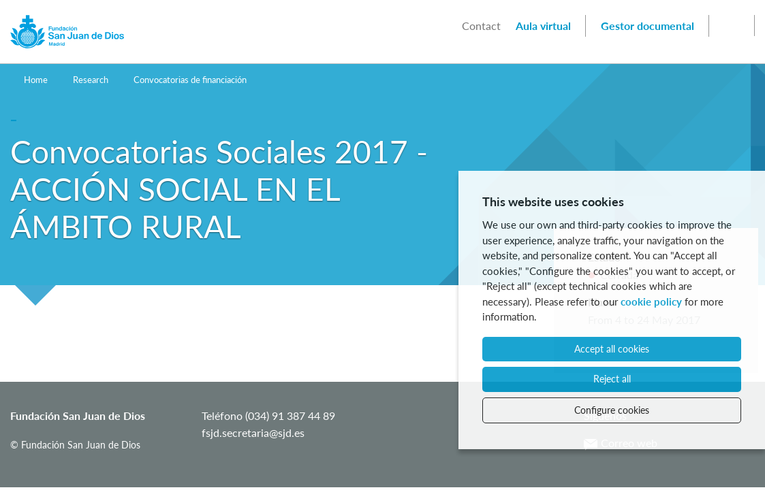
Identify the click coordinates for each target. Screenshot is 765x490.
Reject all (612, 379)
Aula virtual (543, 25)
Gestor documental (647, 25)
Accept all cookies (611, 349)
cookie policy (651, 301)
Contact (481, 25)
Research (90, 79)
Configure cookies (611, 410)
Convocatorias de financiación (190, 79)
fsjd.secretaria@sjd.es (253, 432)
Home (36, 79)
